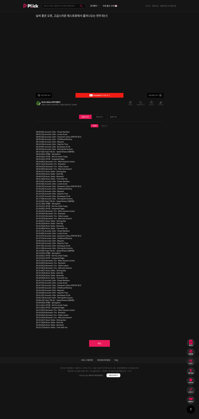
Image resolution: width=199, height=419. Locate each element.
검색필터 (93, 6)
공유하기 (151, 104)
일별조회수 (85, 155)
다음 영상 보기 (153, 95)
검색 (81, 6)
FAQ (116, 398)
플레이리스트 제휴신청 (168, 6)
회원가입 (155, 6)
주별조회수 (99, 155)
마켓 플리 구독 (110, 6)
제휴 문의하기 (113, 414)
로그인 (147, 6)
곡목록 (94, 164)
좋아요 (130, 104)
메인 (99, 381)
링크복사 (160, 104)
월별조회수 (114, 155)
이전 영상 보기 (46, 95)
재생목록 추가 (141, 104)
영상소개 (104, 164)
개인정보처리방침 (103, 398)
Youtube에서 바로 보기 (99, 95)
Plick (30, 8)
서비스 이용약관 (87, 398)
